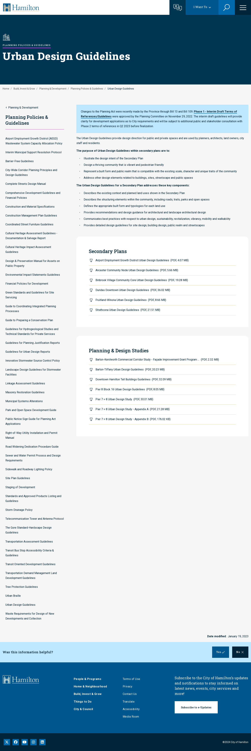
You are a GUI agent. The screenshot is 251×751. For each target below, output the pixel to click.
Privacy (129, 686)
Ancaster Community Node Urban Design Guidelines (137, 270)
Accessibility (132, 709)
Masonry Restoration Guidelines (24, 392)
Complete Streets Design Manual (25, 183)
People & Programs (89, 679)
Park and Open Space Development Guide (30, 410)
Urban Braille (13, 595)
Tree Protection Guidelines (21, 587)
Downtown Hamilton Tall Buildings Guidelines (134, 379)
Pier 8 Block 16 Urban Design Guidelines (130, 389)
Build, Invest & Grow (24, 88)
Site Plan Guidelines (17, 478)
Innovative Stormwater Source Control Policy (32, 360)
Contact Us (131, 694)
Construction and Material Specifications (30, 206)
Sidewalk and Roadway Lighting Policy (28, 469)
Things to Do (84, 701)
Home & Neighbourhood (91, 686)
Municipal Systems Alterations (24, 401)
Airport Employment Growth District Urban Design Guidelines (142, 260)
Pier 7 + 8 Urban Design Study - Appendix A (133, 409)
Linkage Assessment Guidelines (25, 383)
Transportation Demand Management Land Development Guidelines (31, 575)
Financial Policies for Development (26, 283)
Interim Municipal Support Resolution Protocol (33, 152)
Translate (130, 701)
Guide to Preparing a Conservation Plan (29, 320)
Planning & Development (52, 88)
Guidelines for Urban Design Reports (27, 351)
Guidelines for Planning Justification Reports (32, 342)
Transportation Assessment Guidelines (29, 541)
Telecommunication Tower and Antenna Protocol (34, 518)
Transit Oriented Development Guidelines (30, 564)
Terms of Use (133, 679)
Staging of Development (20, 487)
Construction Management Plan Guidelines (31, 215)
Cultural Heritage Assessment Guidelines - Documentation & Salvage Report (31, 236)
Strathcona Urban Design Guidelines (128, 310)
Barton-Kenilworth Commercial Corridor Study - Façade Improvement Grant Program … (157, 359)
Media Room (132, 716)
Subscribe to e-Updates (196, 707)
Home (6, 88)
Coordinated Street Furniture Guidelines (29, 224)
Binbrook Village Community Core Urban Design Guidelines (142, 280)
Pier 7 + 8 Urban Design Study (124, 399)
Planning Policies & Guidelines (87, 88)
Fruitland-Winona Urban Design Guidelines (131, 300)
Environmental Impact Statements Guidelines (32, 274)
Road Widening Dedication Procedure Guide (32, 446)
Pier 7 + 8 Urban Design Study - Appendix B (133, 419)
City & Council (84, 709)
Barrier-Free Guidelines (19, 161)
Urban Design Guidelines (20, 604)
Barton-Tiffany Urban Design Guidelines (130, 369)
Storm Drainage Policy (19, 510)
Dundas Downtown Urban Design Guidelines (133, 290)
